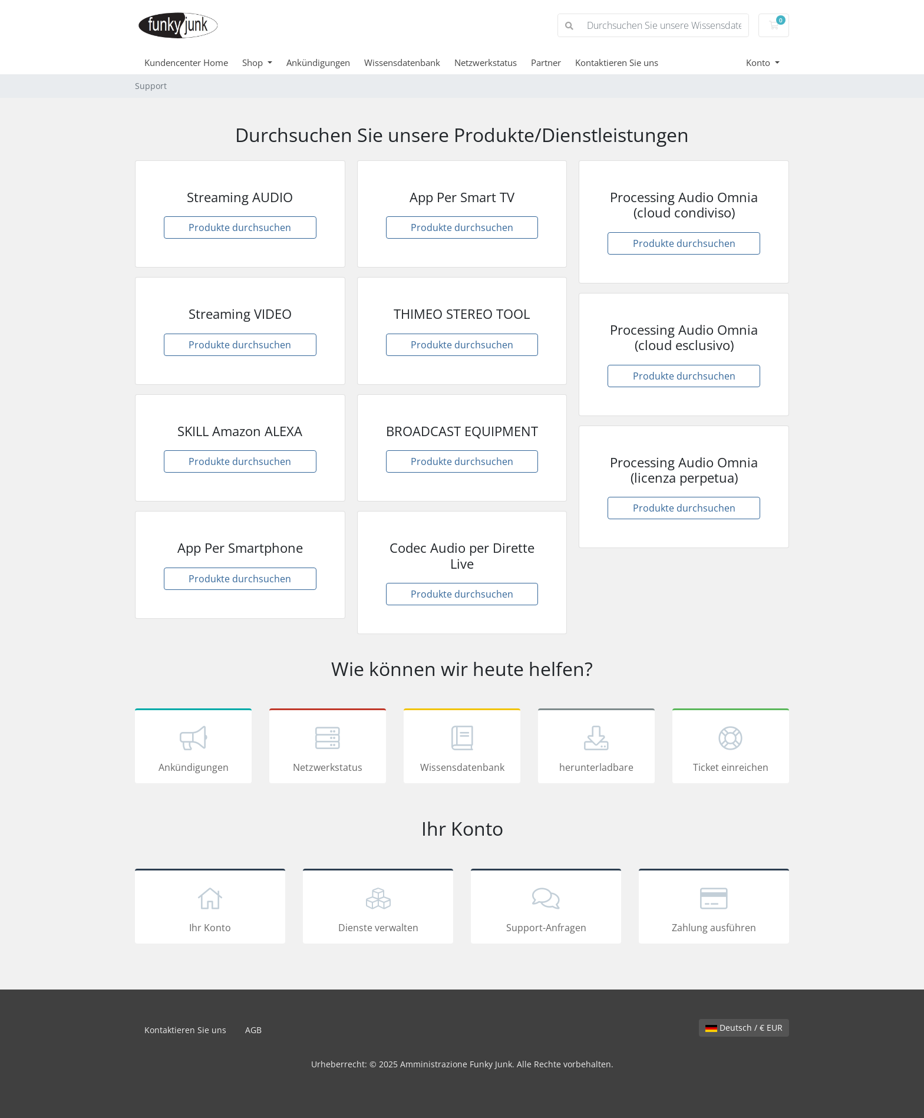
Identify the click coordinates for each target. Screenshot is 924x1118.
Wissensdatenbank (402, 62)
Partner (546, 62)
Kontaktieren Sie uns (616, 62)
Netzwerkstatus (485, 62)
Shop (253, 62)
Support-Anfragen (546, 908)
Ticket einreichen (730, 748)
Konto (759, 62)
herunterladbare (596, 748)
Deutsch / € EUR (744, 1027)
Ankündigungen (318, 62)
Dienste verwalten (378, 908)
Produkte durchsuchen (240, 227)
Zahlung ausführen (714, 908)
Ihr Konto (210, 908)
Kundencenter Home (186, 62)
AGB (253, 1029)
